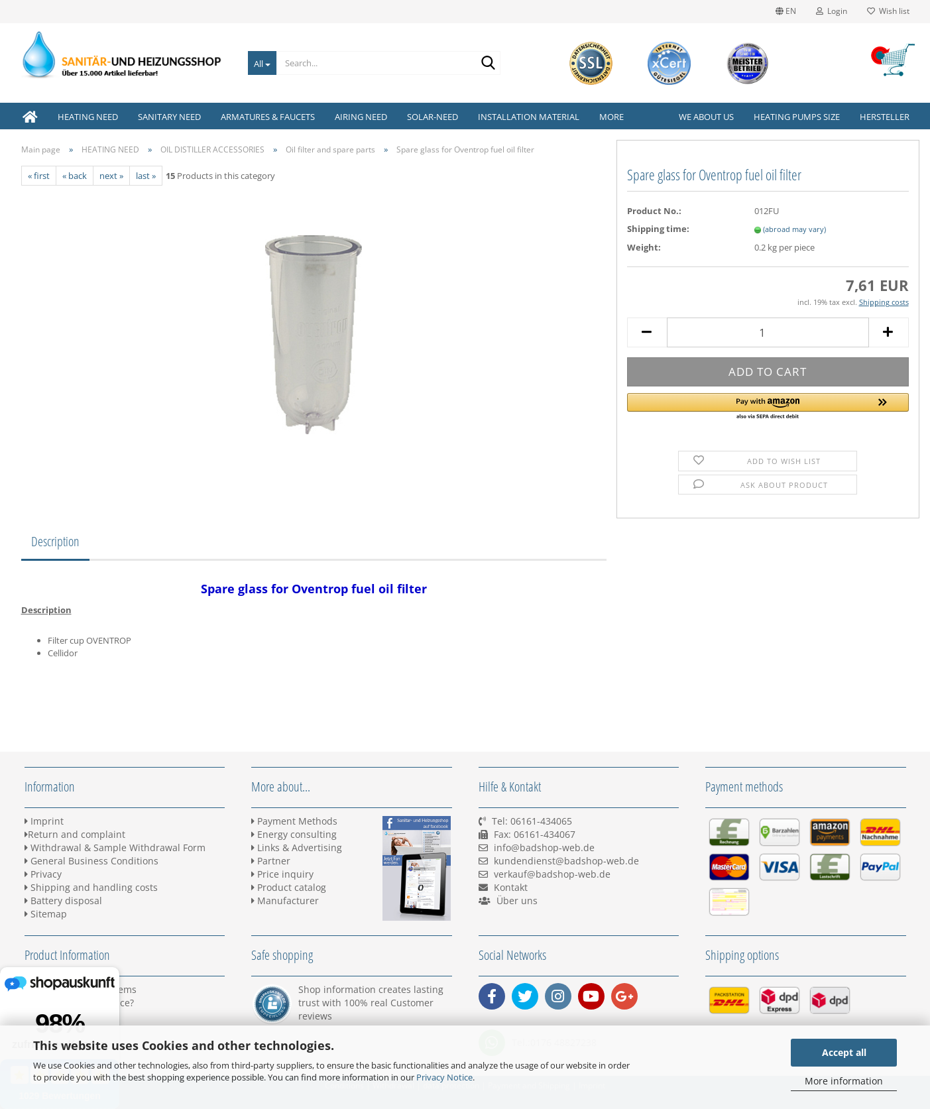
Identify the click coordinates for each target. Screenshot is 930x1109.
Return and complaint (75, 834)
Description (55, 541)
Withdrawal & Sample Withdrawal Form (115, 847)
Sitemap (46, 913)
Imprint (44, 821)
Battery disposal (63, 900)
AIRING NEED (361, 117)
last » (146, 176)
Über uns (517, 900)
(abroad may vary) (794, 229)
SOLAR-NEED (432, 117)
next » (111, 176)
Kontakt (511, 887)
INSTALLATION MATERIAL (528, 117)
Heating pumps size (797, 117)
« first (39, 176)
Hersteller (884, 117)
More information (844, 1081)
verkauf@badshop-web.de (552, 874)
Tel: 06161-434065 (532, 821)
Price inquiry (282, 874)
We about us (706, 117)
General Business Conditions (91, 860)
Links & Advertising (296, 847)
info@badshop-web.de (544, 847)
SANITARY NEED (169, 117)
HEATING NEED (88, 117)
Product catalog (288, 887)
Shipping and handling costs (91, 887)
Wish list (888, 11)
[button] (768, 407)
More (611, 117)
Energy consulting (294, 834)
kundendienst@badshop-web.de (566, 860)
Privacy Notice (444, 1077)
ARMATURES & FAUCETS (268, 117)
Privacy (43, 874)
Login (831, 11)
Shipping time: (658, 229)
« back (74, 176)
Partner (270, 860)
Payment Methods (294, 821)
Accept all (844, 1052)
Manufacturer (285, 900)
